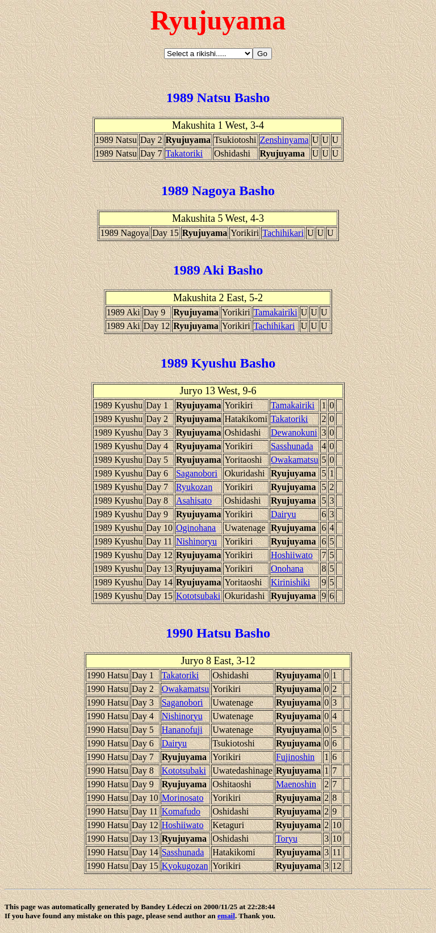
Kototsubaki (198, 596)
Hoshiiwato (292, 555)
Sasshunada (292, 446)
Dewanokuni (294, 432)
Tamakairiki (275, 312)
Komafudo (181, 811)
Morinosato (183, 798)
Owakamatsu (294, 460)
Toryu (286, 838)
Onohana (287, 568)
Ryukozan (194, 487)
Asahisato (194, 500)
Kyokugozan (185, 866)
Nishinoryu (196, 541)
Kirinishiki (290, 582)
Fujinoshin (295, 757)
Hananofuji (182, 729)
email (226, 915)
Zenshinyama (284, 140)
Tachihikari (283, 233)
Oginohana (196, 528)
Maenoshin (296, 784)
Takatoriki (184, 153)
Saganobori (196, 473)
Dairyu (283, 514)
